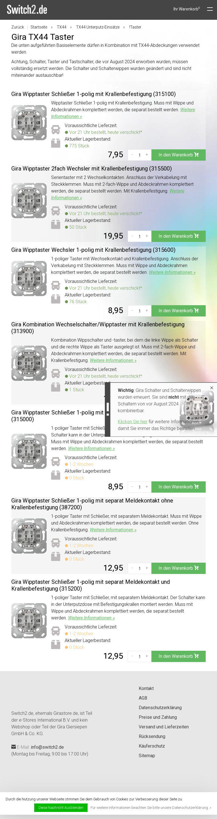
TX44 (61, 27)
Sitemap (147, 755)
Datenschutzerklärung (160, 707)
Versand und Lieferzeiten (164, 727)
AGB (143, 698)
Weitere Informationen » (172, 272)
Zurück (17, 27)
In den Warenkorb (179, 155)
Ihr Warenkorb (186, 9)
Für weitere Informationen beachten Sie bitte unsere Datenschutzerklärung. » (150, 807)
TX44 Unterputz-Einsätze (98, 27)
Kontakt (146, 688)
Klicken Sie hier (90, 421)
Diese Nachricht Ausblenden (60, 807)
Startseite (39, 27)
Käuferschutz (152, 746)
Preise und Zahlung (158, 717)
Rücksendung (152, 736)
